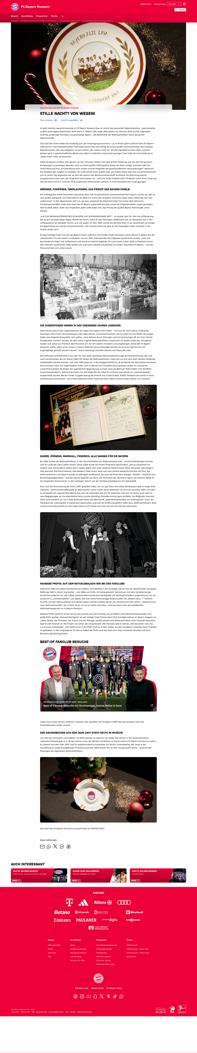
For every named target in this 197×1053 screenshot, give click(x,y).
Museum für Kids (77, 960)
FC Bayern (14, 21)
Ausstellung (27, 16)
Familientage (101, 953)
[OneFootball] (108, 996)
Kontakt (73, 1012)
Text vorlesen (49, 120)
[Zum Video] (152, 706)
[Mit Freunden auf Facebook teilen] (68, 846)
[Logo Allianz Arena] (160, 1010)
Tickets (54, 16)
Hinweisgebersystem (56, 1012)
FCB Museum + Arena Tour (138, 949)
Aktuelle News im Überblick (69, 21)
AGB (33, 1012)
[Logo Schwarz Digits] (109, 920)
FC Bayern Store (114, 988)
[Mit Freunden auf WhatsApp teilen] (49, 846)
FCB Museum (132, 945)
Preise (50, 949)
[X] (102, 996)
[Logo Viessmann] (133, 920)
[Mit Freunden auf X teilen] (55, 846)
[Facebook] (75, 996)
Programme (41, 16)
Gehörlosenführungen (105, 964)
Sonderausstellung (78, 949)
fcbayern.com (160, 4)
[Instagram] (82, 996)
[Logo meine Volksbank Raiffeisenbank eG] (98, 928)
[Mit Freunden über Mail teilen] (42, 846)
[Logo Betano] (62, 912)
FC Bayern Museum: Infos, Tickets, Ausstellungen (39, 21)
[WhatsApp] (121, 996)
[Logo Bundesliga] (182, 1009)
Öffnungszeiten (54, 945)
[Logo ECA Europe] (172, 1009)
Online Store (146, 4)
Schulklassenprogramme (106, 945)
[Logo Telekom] (69, 902)
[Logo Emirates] (62, 920)
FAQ (49, 956)
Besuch (14, 16)
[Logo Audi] (124, 902)
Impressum (15, 1012)
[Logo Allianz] (103, 902)
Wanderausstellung (78, 953)
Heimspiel (52, 953)
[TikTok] (115, 996)
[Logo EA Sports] (117, 912)
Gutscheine (131, 956)
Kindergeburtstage (104, 949)
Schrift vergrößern (72, 120)
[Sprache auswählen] (174, 4)
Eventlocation (76, 956)
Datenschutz (25, 1012)
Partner (98, 892)
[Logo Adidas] (83, 902)
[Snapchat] (95, 996)
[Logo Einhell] (134, 912)
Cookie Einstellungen (84, 1012)
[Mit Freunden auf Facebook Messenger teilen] (62, 846)
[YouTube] (88, 996)
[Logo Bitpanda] (82, 912)
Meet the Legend (103, 956)
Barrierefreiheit (41, 1012)
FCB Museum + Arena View (138, 953)
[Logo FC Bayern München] (98, 978)
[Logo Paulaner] (86, 920)
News (72, 945)
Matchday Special (103, 960)
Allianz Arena (97, 988)
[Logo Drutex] (101, 912)
